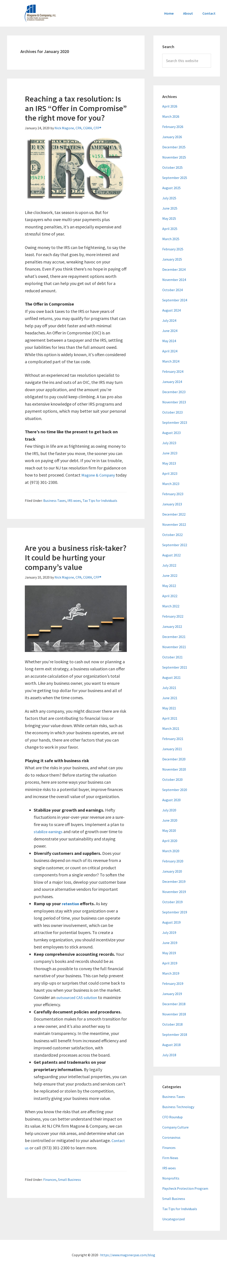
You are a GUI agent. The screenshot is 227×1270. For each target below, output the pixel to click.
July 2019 (169, 932)
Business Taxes (54, 500)
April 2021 (169, 718)
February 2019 (172, 983)
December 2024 (174, 269)
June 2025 (169, 208)
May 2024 (169, 341)
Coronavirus (171, 1137)
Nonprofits (170, 1178)
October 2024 (172, 290)
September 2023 (174, 422)
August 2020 (171, 800)
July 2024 (169, 320)
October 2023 (172, 412)
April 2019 (169, 963)
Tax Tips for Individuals (99, 500)
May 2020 (169, 830)
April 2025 (169, 228)
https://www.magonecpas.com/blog (127, 1255)
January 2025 (172, 259)
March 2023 (170, 483)
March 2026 (170, 116)
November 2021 (174, 647)
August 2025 (171, 188)
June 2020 (169, 820)
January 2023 (172, 504)
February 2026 (172, 126)
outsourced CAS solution (79, 997)
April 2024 (169, 351)
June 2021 (169, 698)
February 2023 (172, 494)
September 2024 (174, 300)
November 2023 (174, 402)
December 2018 (174, 1004)
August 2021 (171, 677)
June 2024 (169, 330)
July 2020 (169, 810)
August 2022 (171, 555)
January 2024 (172, 381)
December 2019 (174, 881)
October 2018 (172, 1024)
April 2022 (169, 596)
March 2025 (170, 239)
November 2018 (174, 1014)
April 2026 (169, 106)
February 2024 (172, 371)
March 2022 (170, 606)
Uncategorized (173, 1219)
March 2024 (170, 361)
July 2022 (169, 565)
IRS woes (74, 500)
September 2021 (174, 667)
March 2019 (170, 973)
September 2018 (174, 1034)
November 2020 (174, 769)
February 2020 (172, 861)
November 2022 (174, 524)
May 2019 (169, 953)
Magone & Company (100, 475)
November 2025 (174, 157)
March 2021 (170, 728)
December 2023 (174, 392)
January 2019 (172, 993)
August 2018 (171, 1044)
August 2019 (171, 922)
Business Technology (178, 1107)
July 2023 (169, 443)
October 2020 (172, 779)
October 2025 (172, 167)
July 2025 (169, 198)
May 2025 (169, 218)
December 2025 (174, 147)
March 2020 (170, 851)
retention (71, 903)
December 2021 (174, 636)
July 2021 (169, 687)
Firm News (170, 1158)
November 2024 (174, 279)
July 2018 (169, 1055)
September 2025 (174, 177)
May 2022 (169, 585)
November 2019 (174, 891)
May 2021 (169, 708)
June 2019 (169, 942)
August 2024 (171, 310)
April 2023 (169, 473)
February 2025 (172, 249)
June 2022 (169, 575)
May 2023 (169, 463)
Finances (50, 1179)
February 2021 (172, 738)
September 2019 (174, 912)
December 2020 (174, 759)
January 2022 (172, 626)
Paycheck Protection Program (185, 1188)
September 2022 (174, 545)
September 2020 (174, 789)
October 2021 (172, 657)
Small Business (69, 1179)
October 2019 (172, 902)
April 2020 (169, 840)
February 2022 (172, 616)
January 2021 (172, 749)
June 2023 (169, 453)
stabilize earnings (50, 831)
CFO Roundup (172, 1117)
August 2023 (171, 432)
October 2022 (172, 534)
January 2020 (172, 871)
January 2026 (172, 137)
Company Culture (175, 1127)
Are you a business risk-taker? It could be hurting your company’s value (76, 557)
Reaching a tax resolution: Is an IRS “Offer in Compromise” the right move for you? (76, 108)
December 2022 (174, 514)
